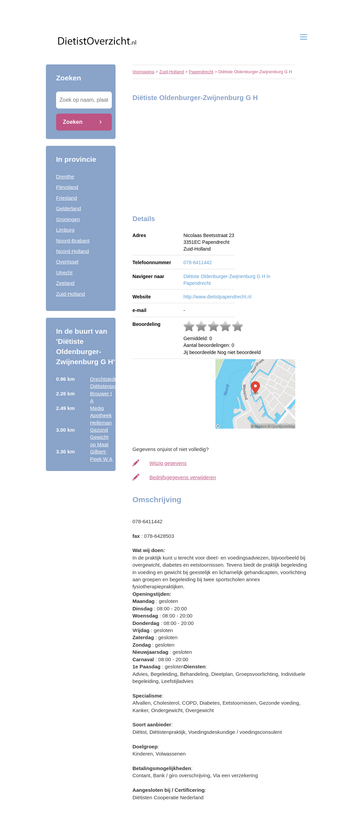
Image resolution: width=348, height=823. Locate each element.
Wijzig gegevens (168, 463)
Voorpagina (144, 71)
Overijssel (67, 261)
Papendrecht (201, 71)
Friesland (66, 198)
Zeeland (65, 283)
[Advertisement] (175, 156)
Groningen (68, 219)
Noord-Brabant (72, 240)
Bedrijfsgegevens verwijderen (183, 477)
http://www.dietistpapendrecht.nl (217, 296)
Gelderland (68, 208)
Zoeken (73, 122)
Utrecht (64, 272)
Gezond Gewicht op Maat (99, 437)
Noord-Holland (72, 251)
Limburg (65, 230)
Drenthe (65, 176)
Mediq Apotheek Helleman (100, 415)
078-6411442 (198, 262)
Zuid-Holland (70, 294)
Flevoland (67, 187)
